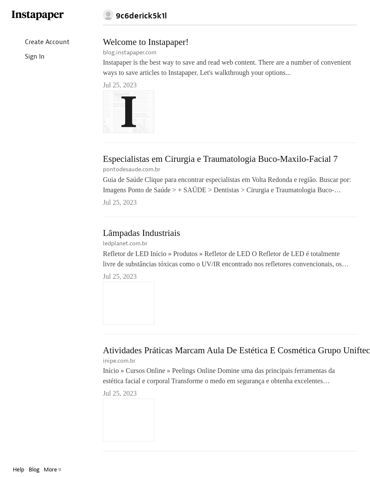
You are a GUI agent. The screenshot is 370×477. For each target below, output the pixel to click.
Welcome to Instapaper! (146, 42)
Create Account (40, 43)
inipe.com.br (119, 360)
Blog (34, 469)
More (52, 469)
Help (18, 469)
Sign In (28, 57)
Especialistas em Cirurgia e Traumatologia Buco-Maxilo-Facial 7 (220, 159)
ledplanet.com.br (125, 243)
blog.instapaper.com (129, 52)
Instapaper (38, 15)
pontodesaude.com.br (131, 169)
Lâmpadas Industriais (141, 233)
